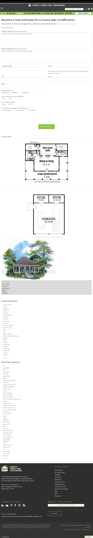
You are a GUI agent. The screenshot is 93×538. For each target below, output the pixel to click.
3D (4, 366)
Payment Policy (60, 482)
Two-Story (6, 453)
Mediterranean (7, 334)
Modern (5, 338)
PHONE (70, 69)
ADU (4, 370)
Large (4, 416)
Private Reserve (8, 437)
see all (5, 358)
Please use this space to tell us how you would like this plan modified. (46, 39)
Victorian (6, 355)
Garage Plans (7, 403)
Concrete (6, 382)
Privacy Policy (76, 530)
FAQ (56, 494)
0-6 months (7, 110)
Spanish (5, 346)
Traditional (6, 348)
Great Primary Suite (9, 405)
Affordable (6, 372)
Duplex (5, 391)
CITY (23, 78)
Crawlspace (25, 93)
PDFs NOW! (6, 435)
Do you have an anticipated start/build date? (14, 108)
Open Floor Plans (8, 430)
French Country (7, 328)
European (6, 323)
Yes (4, 98)
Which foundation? (7, 90)
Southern (6, 342)
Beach (5, 307)
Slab (15, 93)
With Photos (7, 412)
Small (4, 443)
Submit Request (46, 127)
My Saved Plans (60, 472)
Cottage (5, 317)
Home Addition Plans (9, 410)
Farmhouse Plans (8, 325)
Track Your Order (60, 487)
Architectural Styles (9, 301)
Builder (5, 378)
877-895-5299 (11, 514)
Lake (4, 330)
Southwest (6, 344)
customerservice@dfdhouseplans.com (29, 516)
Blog (56, 491)
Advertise (58, 479)
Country (5, 319)
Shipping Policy (60, 484)
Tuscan (5, 353)
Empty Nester (7, 393)
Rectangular (6, 439)
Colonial (5, 313)
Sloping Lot (6, 441)
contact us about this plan (67, 24)
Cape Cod (6, 311)
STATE (70, 78)
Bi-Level (5, 374)
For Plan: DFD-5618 (7, 28)
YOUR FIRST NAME (23, 67)
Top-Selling (6, 451)
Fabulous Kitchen (8, 397)
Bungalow (6, 309)
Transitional (6, 350)
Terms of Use (86, 530)
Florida (5, 401)
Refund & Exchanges (61, 489)
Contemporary (7, 315)
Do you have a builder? (8, 102)
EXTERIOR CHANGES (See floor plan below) (46, 38)
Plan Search (58, 470)
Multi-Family (7, 422)
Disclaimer (67, 530)
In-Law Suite (7, 414)
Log (4, 332)
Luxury (5, 418)
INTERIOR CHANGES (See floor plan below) (46, 55)
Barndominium (7, 304)
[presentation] (15, 117)
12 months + (32, 110)
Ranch (5, 340)
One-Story (6, 428)
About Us (58, 477)
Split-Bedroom (7, 445)
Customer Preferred (9, 384)
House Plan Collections (10, 362)
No (11, 98)
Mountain (6, 420)
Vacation (5, 456)
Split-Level (6, 447)
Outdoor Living (7, 433)
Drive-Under (7, 389)
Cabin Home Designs (9, 380)
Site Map (57, 496)
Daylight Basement (9, 387)
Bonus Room (7, 376)
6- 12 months (20, 110)
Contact (57, 475)
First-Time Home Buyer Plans (12, 399)
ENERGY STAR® (7, 395)
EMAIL (23, 85)
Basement (6, 93)
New (4, 426)
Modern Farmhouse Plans (10, 336)
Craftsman (6, 321)
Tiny (4, 449)
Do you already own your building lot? (12, 96)
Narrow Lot (6, 424)
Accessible (6, 368)
